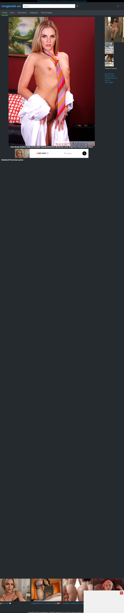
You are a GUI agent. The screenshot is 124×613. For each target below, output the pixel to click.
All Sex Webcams (43, 1)
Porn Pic (107, 80)
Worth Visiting (46, 13)
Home (4, 13)
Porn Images (109, 82)
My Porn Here (109, 74)
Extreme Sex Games (80, 1)
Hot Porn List (54, 1)
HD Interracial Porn (111, 78)
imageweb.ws (11, 6)
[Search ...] (49, 6)
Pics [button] (12, 13)
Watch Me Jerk (109, 76)
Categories (34, 13)
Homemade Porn (66, 1)
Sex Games (22, 13)
